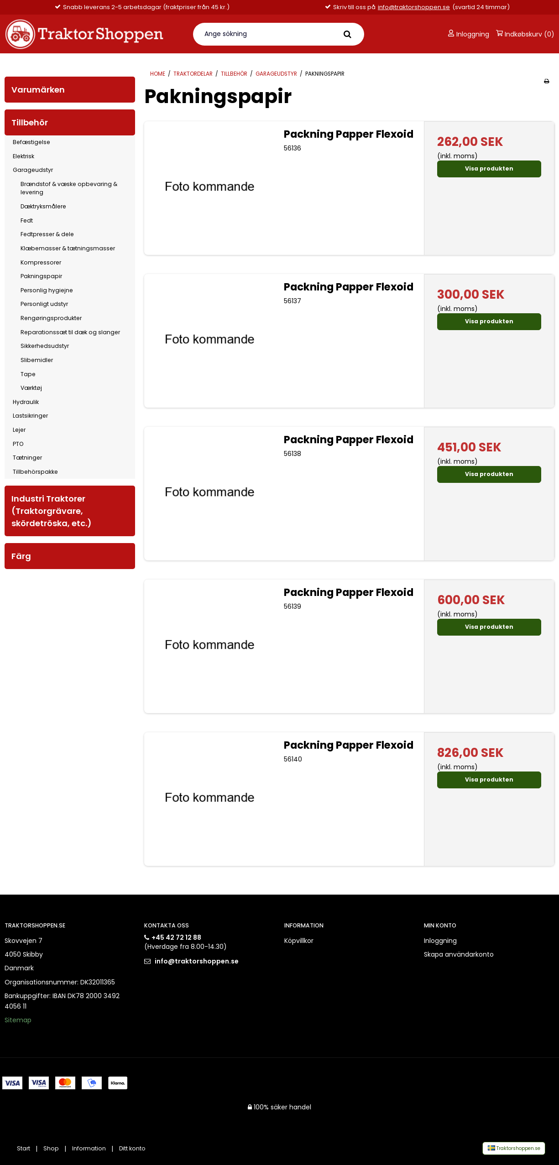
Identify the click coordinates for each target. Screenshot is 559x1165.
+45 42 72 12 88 (176, 937)
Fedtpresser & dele (47, 234)
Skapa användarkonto (459, 954)
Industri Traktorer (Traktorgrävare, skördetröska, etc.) (51, 511)
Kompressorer (41, 262)
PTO (18, 444)
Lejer (19, 430)
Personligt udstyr (44, 304)
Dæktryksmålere (43, 206)
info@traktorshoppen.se (414, 7)
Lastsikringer (30, 415)
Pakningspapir (41, 276)
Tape (28, 374)
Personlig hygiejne (47, 290)
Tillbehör (29, 122)
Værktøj (31, 388)
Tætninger (27, 457)
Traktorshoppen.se (514, 1148)
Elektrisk (23, 156)
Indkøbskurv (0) (525, 34)
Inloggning (468, 34)
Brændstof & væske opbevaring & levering (69, 188)
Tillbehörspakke (35, 472)
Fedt (27, 220)
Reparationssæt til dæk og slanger (70, 332)
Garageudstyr (33, 170)
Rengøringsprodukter (51, 318)
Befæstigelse (31, 142)
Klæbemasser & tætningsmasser (68, 248)
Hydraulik (26, 402)
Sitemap (18, 1020)
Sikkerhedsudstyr (45, 346)
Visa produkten (489, 168)
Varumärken (38, 89)
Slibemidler (37, 360)
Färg (21, 556)
